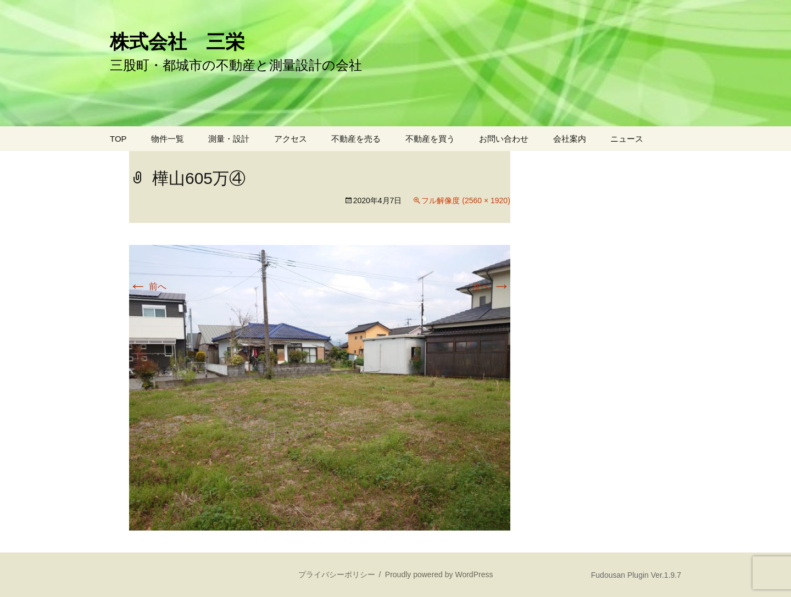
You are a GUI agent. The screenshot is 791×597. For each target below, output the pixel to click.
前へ (147, 286)
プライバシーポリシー (336, 574)
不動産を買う (430, 138)
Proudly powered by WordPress (439, 574)
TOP (118, 138)
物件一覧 (167, 138)
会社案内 (569, 138)
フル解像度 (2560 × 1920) (465, 200)
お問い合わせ (503, 138)
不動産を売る (356, 138)
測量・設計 (228, 138)
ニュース (626, 138)
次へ (491, 286)
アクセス (290, 138)
